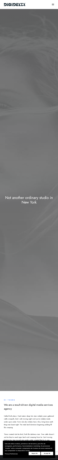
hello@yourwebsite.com (12, 437)
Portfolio (10, 401)
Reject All (34, 453)
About (9, 395)
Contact (9, 405)
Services (10, 398)
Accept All (47, 453)
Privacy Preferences (11, 454)
